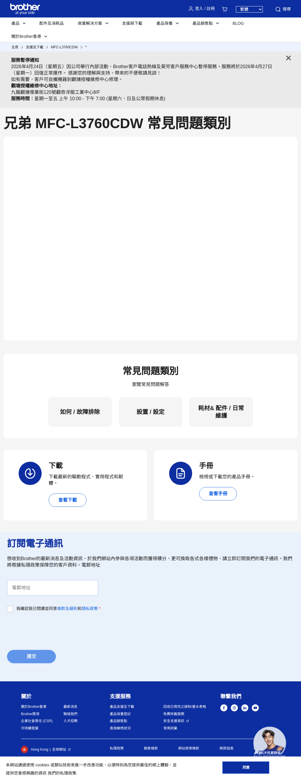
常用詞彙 (170, 728)
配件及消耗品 (51, 23)
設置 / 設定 (151, 412)
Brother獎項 (30, 714)
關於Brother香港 (33, 707)
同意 (245, 769)
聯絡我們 (70, 714)
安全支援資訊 (173, 721)
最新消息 (70, 707)
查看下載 (67, 500)
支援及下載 (34, 47)
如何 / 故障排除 (80, 412)
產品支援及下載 (122, 707)
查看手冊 (218, 493)
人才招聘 (70, 721)
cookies (42, 765)
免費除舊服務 (173, 714)
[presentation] (51, 629)
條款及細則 (67, 608)
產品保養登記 (120, 714)
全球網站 (59, 749)
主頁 (14, 47)
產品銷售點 (118, 721)
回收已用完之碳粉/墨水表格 (184, 707)
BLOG (238, 23)
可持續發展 (29, 728)
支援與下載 (132, 23)
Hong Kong (34, 749)
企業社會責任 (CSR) (37, 721)
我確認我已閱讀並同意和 (58, 608)
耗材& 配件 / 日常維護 (221, 412)
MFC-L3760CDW (64, 47)
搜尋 (283, 9)
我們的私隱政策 (62, 773)
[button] (269, 743)
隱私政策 (90, 608)
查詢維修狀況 (120, 728)
